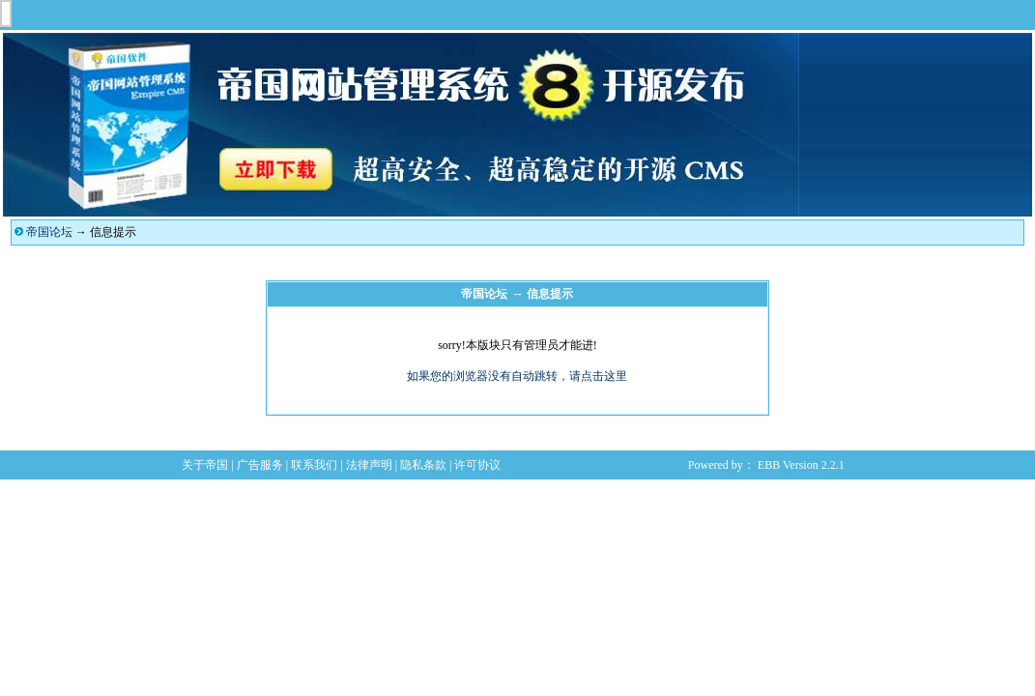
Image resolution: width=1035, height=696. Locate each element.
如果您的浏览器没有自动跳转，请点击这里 (517, 376)
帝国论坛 (49, 232)
